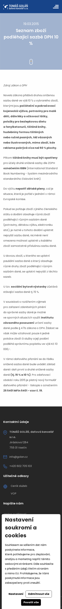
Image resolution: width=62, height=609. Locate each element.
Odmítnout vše (38, 594)
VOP (13, 493)
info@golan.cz (18, 457)
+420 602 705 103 (20, 466)
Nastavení (16, 594)
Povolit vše (31, 602)
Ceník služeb (19, 486)
